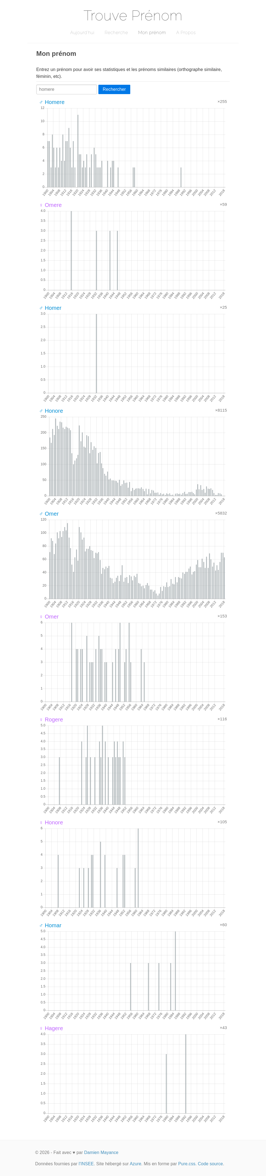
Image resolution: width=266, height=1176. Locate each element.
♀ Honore (51, 822)
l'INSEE (86, 1163)
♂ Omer (49, 514)
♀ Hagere (51, 1028)
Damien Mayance (101, 1152)
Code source (210, 1163)
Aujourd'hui (82, 32)
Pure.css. (187, 1163)
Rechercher (114, 89)
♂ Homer (50, 308)
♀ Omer (49, 617)
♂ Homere (52, 102)
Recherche (116, 32)
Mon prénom (152, 32)
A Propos (186, 32)
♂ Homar (50, 925)
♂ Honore (51, 411)
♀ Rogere (51, 719)
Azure (135, 1163)
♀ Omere (50, 205)
